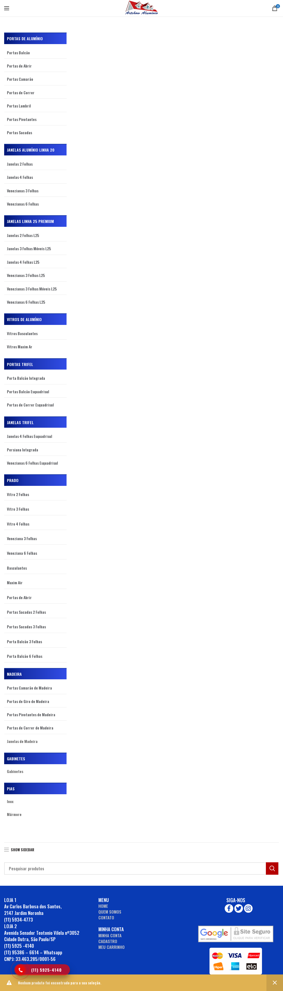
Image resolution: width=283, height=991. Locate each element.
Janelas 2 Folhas (20, 164)
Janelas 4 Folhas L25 (23, 262)
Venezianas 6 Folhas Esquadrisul (32, 463)
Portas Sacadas (19, 132)
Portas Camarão (20, 79)
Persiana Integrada (22, 450)
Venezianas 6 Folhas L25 (26, 302)
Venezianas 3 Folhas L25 (26, 275)
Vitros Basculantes (22, 333)
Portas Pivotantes (21, 119)
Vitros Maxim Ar (19, 346)
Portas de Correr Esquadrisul (30, 405)
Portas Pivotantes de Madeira (31, 714)
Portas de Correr (21, 92)
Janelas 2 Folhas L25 (23, 235)
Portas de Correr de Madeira (30, 728)
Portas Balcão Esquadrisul (28, 391)
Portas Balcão (18, 52)
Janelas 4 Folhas (20, 177)
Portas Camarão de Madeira (29, 688)
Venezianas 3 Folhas (22, 190)
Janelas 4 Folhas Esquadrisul (29, 436)
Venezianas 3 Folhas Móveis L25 (32, 289)
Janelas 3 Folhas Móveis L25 (29, 248)
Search (272, 868)
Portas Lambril (19, 106)
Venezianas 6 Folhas (23, 204)
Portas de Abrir (19, 66)
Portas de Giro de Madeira (28, 701)
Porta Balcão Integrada (26, 378)
